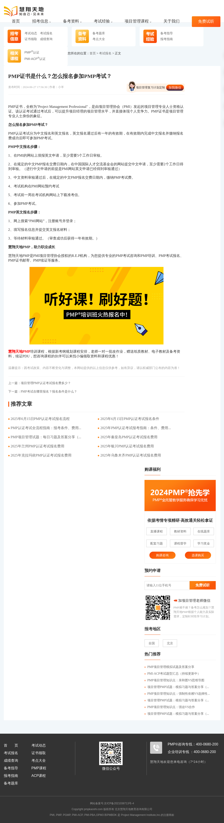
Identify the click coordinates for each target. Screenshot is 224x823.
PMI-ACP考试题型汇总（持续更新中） (172, 673)
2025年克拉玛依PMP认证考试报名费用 (41, 455)
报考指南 (166, 39)
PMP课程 (38, 768)
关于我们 (171, 21)
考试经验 (103, 21)
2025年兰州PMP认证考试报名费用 (37, 446)
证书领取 (31, 39)
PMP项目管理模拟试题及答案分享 (169, 667)
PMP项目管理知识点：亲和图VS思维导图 (174, 680)
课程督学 (180, 543)
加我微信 (175, 87)
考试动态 (31, 33)
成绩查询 (46, 39)
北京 (170, 643)
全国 (152, 643)
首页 (16, 21)
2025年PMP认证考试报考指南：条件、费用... (135, 428)
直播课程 (156, 531)
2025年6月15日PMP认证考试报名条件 (129, 419)
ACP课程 (38, 776)
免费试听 (206, 21)
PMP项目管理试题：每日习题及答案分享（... (46, 437)
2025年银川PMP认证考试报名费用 (127, 446)
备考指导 (166, 33)
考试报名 (46, 33)
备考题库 (98, 33)
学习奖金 (203, 543)
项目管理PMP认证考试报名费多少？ (39, 383)
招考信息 (41, 21)
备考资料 (72, 21)
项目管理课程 (138, 21)
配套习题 (156, 543)
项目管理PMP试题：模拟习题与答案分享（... (176, 687)
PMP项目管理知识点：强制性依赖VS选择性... (177, 693)
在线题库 (203, 531)
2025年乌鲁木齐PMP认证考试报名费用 (130, 455)
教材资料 (180, 531)
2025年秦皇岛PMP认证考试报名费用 (128, 437)
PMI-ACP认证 (35, 59)
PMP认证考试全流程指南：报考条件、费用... (46, 428)
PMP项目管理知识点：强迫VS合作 (169, 707)
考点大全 (98, 39)
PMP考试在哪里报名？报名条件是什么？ (42, 391)
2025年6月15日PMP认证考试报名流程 (40, 419)
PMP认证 (32, 52)
